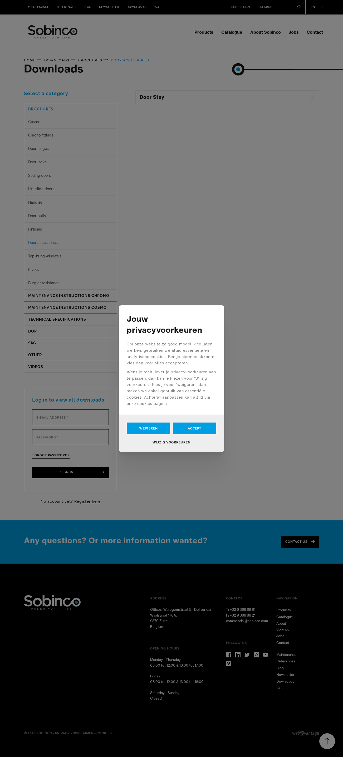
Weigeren (148, 428)
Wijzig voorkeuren (171, 442)
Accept (194, 428)
